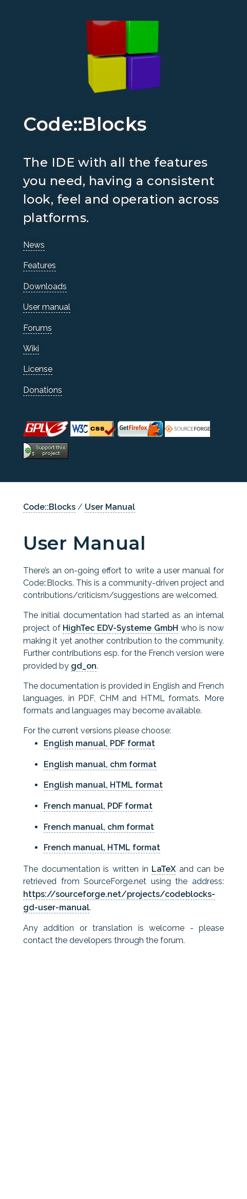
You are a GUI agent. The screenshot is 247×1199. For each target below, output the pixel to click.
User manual (46, 307)
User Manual (110, 507)
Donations (42, 390)
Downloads (45, 286)
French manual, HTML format (102, 847)
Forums (37, 328)
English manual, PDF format (99, 743)
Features (39, 265)
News (34, 245)
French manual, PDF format (98, 806)
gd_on (84, 666)
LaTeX (163, 869)
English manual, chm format (100, 764)
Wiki (31, 348)
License (37, 369)
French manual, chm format (99, 827)
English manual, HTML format (103, 785)
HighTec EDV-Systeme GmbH (120, 628)
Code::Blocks (49, 507)
